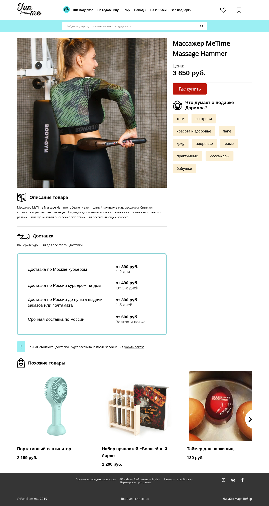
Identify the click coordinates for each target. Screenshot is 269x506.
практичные (187, 156)
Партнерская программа (135, 482)
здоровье (204, 143)
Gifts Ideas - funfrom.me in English (139, 479)
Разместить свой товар (178, 479)
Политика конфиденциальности (96, 479)
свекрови (204, 118)
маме (229, 143)
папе (227, 131)
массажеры (219, 156)
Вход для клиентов (135, 499)
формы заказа (134, 347)
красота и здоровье (194, 131)
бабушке (184, 168)
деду (180, 143)
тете (180, 118)
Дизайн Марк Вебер (237, 499)
